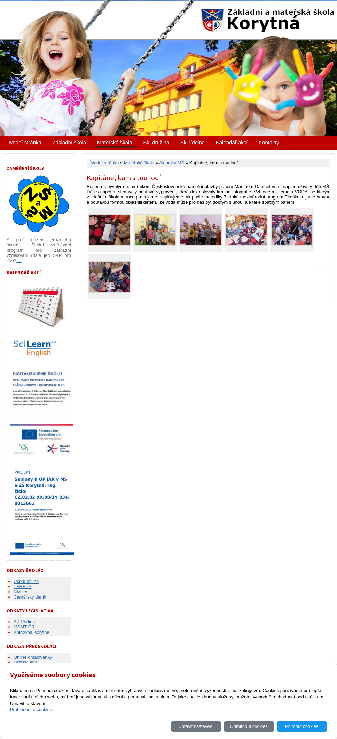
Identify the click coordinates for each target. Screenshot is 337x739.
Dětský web (25, 662)
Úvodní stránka (23, 142)
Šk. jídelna (192, 142)
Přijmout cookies (301, 726)
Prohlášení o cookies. (31, 709)
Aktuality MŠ (171, 162)
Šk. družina (156, 142)
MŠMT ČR (24, 627)
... (18, 260)
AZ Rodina (24, 621)
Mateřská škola (114, 142)
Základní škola (69, 142)
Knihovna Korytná (31, 632)
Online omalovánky (33, 657)
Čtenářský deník (30, 597)
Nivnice (21, 591)
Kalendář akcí (232, 142)
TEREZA (22, 586)
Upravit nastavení (195, 726)
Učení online (26, 581)
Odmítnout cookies (248, 726)
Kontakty (269, 142)
